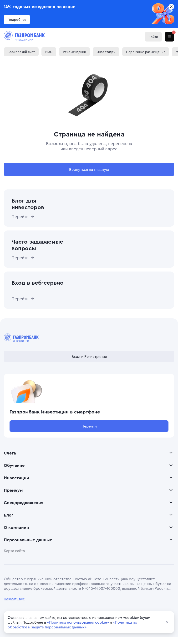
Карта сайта (14, 550)
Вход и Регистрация (89, 356)
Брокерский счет (21, 52)
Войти (153, 37)
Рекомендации (74, 52)
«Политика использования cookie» (78, 622)
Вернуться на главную (89, 169)
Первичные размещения (145, 52)
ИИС (48, 52)
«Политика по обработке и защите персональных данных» (72, 624)
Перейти (89, 426)
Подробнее (17, 19)
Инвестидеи (106, 52)
